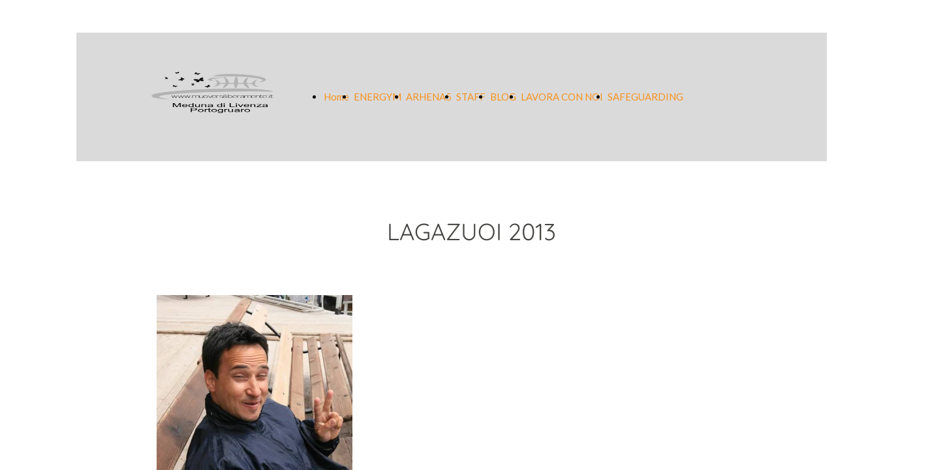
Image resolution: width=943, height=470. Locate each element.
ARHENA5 (429, 96)
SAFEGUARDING (645, 96)
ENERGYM (377, 96)
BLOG (503, 96)
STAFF (471, 96)
